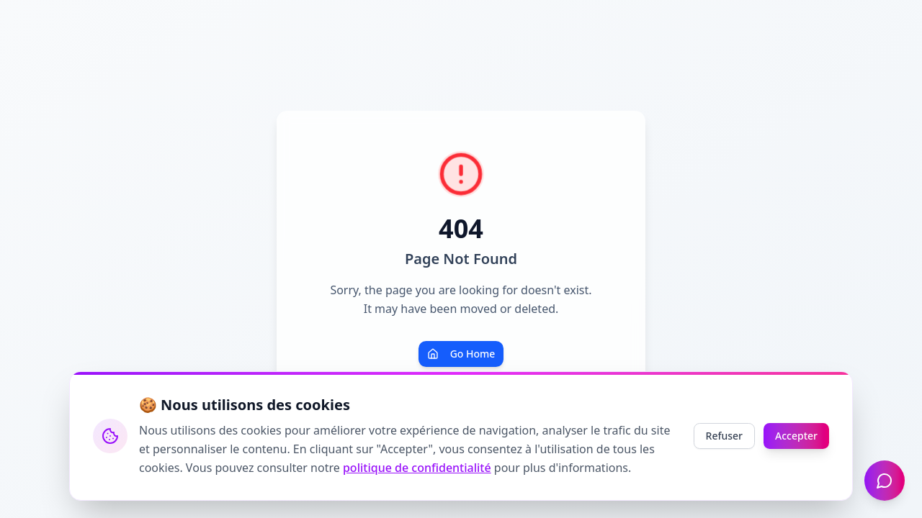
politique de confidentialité (417, 468)
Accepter (796, 435)
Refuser (724, 435)
